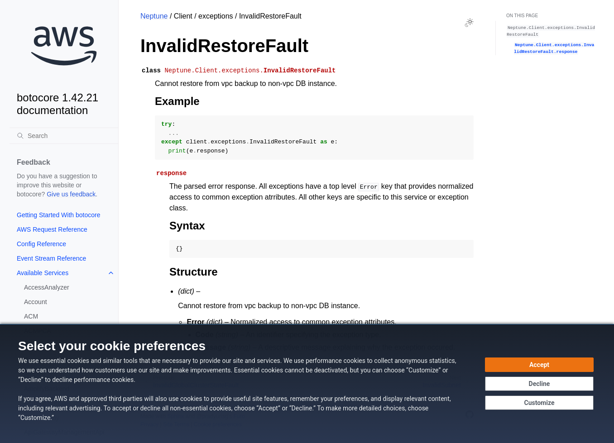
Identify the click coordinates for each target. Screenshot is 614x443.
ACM (31, 316)
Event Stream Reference (51, 258)
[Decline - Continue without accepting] (539, 383)
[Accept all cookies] (539, 364)
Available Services (42, 272)
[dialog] (307, 383)
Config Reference (41, 244)
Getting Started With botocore (58, 215)
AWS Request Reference (52, 229)
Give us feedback (71, 194)
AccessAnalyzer (46, 287)
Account (35, 301)
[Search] (64, 136)
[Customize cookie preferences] (539, 402)
